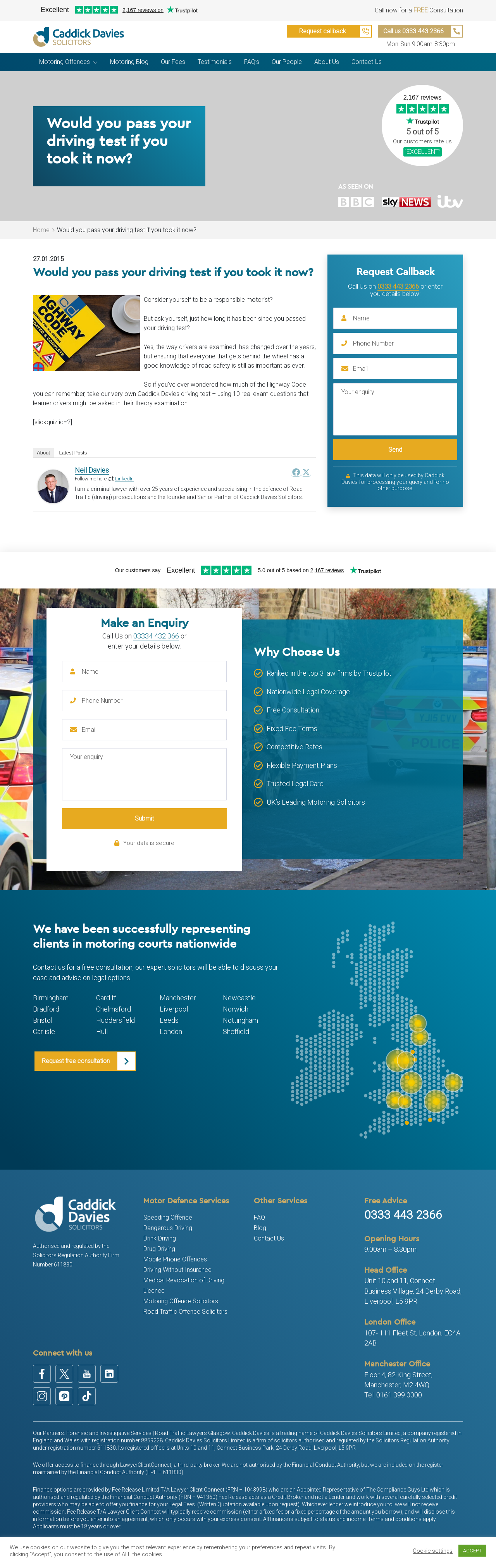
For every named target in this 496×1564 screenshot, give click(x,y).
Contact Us (269, 1238)
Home (41, 230)
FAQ (259, 1217)
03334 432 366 (156, 636)
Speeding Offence (167, 1217)
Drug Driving (159, 1249)
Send (395, 449)
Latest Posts (73, 453)
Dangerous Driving (167, 1228)
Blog (260, 1228)
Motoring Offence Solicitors (180, 1301)
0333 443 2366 (398, 286)
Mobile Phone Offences (175, 1259)
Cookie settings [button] (433, 1550)
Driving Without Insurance (177, 1269)
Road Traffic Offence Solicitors (185, 1311)
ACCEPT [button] (472, 1551)
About (43, 453)
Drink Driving (159, 1238)
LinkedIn (124, 479)
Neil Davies (92, 470)
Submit (144, 818)
